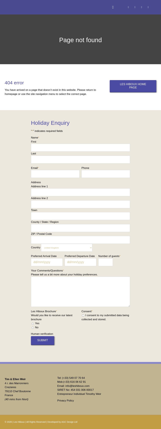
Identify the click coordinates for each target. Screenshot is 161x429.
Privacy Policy (65, 400)
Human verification (42, 333)
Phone (85, 168)
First (33, 141)
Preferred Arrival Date (44, 256)
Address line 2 (39, 198)
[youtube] (148, 7)
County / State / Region (45, 221)
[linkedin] (141, 7)
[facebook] (128, 7)
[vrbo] (125, 380)
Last (33, 153)
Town (34, 210)
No (37, 327)
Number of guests (109, 256)
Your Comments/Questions (47, 270)
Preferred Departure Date (80, 256)
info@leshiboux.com (77, 385)
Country (35, 247)
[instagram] (134, 7)
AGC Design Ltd (69, 422)
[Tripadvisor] (125, 393)
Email (35, 168)
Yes (37, 323)
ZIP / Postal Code (41, 233)
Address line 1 (39, 186)
